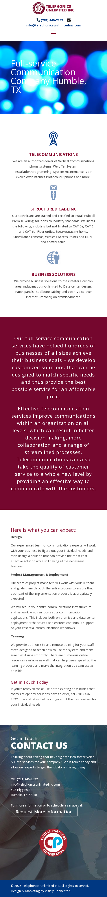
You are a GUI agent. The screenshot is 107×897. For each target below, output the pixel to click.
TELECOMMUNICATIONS (53, 154)
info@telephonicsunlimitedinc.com (53, 25)
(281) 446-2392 (52, 20)
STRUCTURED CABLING (53, 209)
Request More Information (44, 812)
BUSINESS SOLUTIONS (53, 274)
